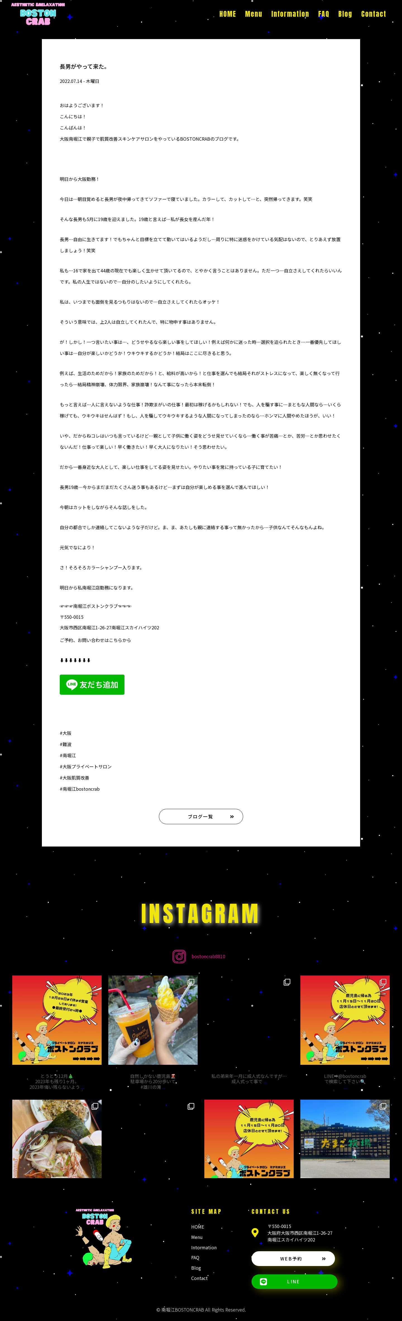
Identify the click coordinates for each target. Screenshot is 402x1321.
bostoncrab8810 (208, 956)
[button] (201, 816)
